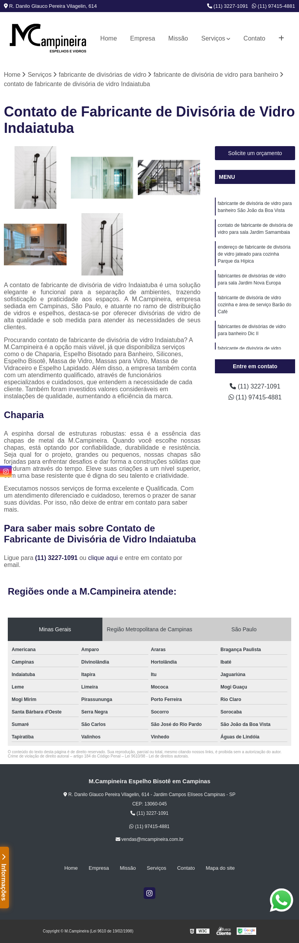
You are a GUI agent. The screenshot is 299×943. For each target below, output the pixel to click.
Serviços (213, 38)
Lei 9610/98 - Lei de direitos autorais (156, 756)
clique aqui (103, 557)
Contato (254, 38)
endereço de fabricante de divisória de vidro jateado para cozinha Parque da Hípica (254, 254)
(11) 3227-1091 (227, 6)
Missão (178, 38)
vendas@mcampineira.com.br (150, 839)
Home (108, 38)
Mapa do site (220, 868)
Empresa (142, 38)
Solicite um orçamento (255, 153)
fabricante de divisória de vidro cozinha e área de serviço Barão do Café (254, 304)
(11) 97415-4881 (273, 6)
